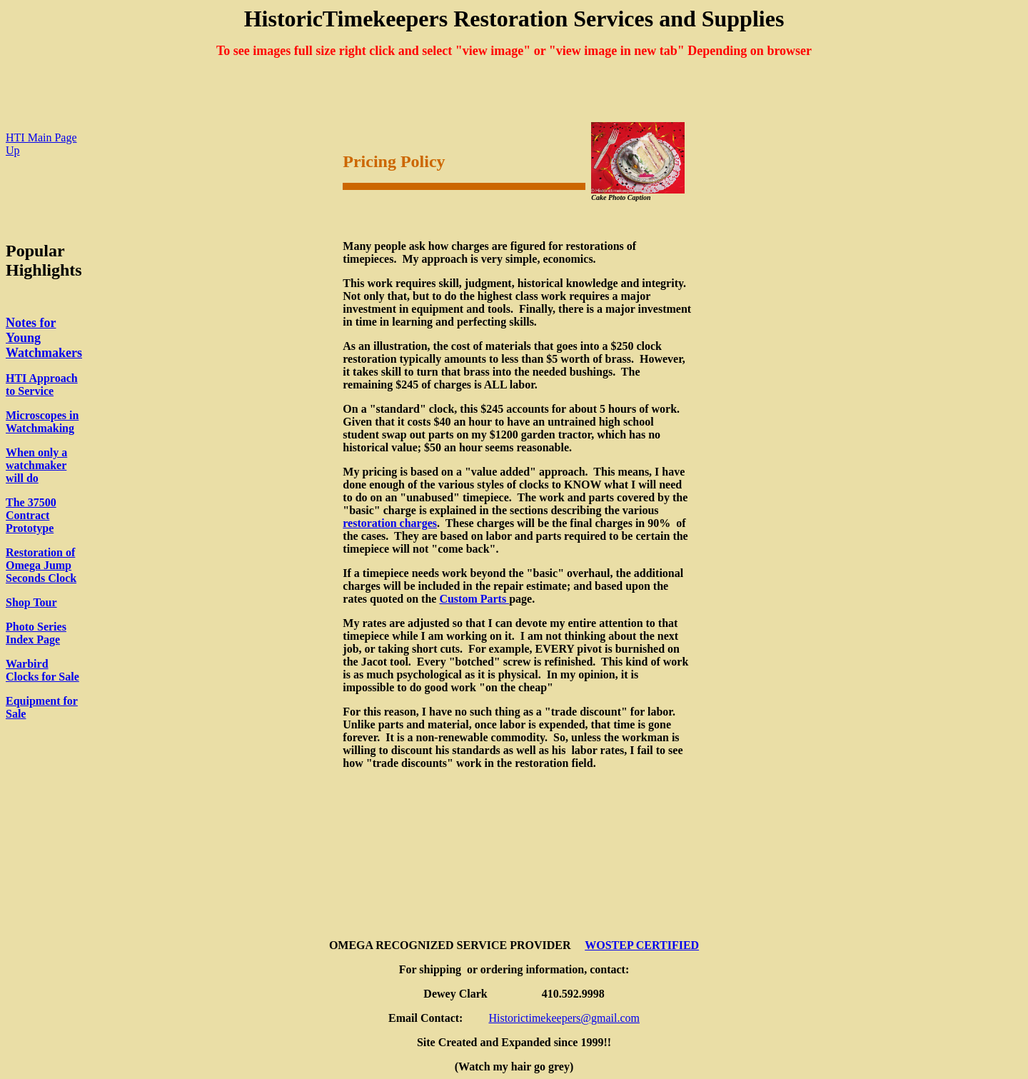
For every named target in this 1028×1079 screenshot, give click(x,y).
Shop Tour (31, 602)
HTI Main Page (41, 137)
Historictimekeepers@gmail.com (564, 1018)
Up (13, 150)
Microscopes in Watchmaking (42, 421)
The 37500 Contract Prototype (31, 515)
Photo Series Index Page (36, 633)
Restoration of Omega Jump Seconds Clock (41, 565)
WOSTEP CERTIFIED (642, 945)
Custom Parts (474, 599)
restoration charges (390, 523)
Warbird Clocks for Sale (42, 670)
